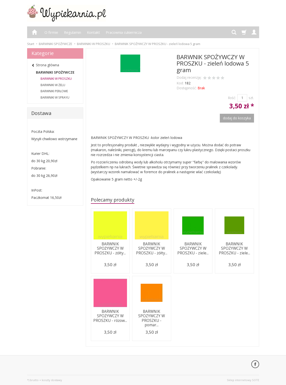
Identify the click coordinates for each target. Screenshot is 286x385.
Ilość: (232, 97)
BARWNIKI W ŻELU (53, 85)
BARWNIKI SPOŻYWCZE (55, 72)
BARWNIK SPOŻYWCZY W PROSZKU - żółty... (110, 248)
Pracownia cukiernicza (124, 32)
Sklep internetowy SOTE (243, 380)
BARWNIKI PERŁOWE (54, 91)
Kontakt (93, 32)
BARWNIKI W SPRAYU (55, 97)
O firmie (51, 32)
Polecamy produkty (112, 199)
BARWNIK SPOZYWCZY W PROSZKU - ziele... (193, 248)
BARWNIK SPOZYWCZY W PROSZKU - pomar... (151, 318)
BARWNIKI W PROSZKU (56, 79)
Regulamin (72, 32)
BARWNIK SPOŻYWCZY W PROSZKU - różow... (110, 316)
